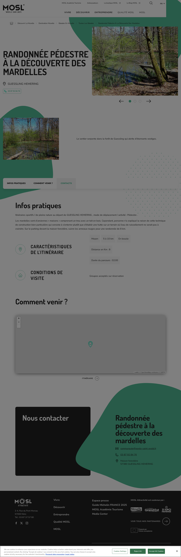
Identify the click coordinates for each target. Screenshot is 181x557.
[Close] (177, 553)
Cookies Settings (120, 553)
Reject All (138, 553)
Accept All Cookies (156, 553)
